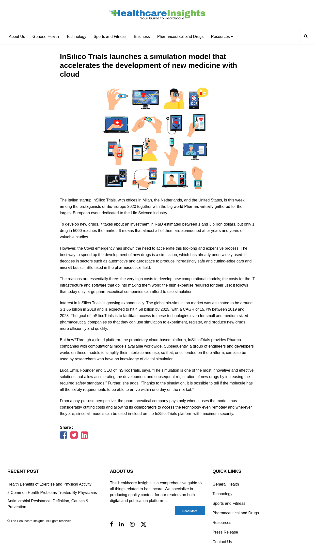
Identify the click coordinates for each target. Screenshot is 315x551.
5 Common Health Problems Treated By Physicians (52, 492)
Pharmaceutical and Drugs (180, 36)
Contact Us (222, 542)
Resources (222, 36)
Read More (189, 511)
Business (142, 36)
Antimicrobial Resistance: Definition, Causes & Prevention (47, 504)
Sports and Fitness (110, 36)
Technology (76, 36)
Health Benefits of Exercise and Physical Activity (49, 484)
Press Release (225, 532)
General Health (45, 36)
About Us (17, 36)
